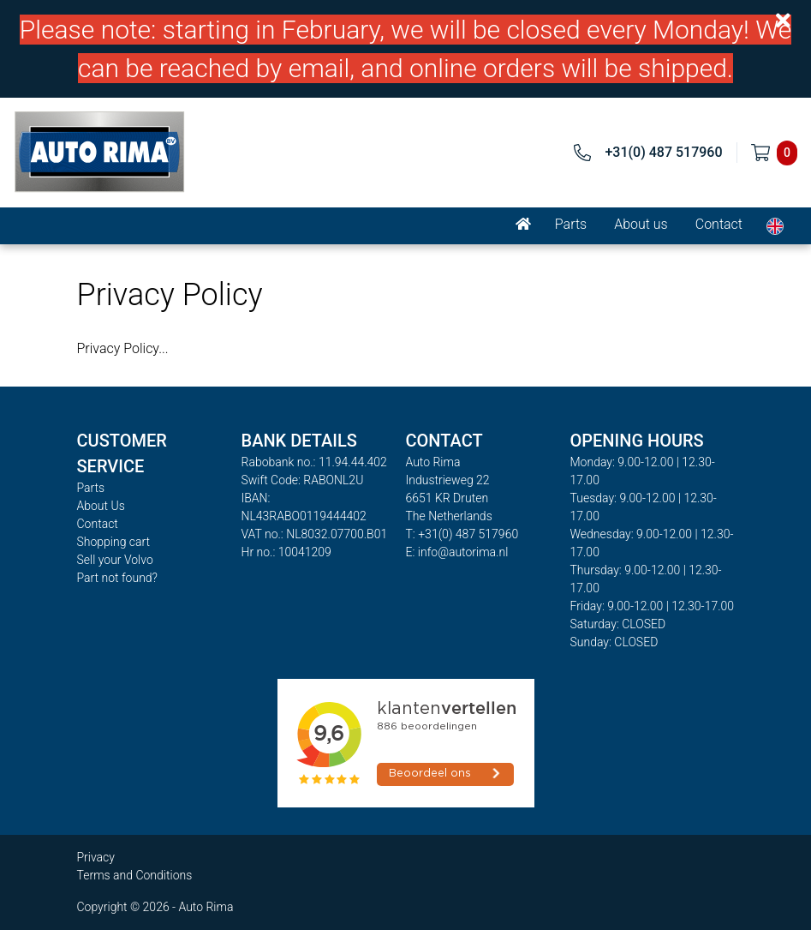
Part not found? (117, 578)
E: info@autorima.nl (457, 552)
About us (641, 224)
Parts (571, 224)
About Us (101, 506)
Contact (718, 224)
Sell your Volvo (115, 560)
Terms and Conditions (135, 875)
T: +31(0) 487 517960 (462, 534)
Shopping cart (114, 542)
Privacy (96, 857)
